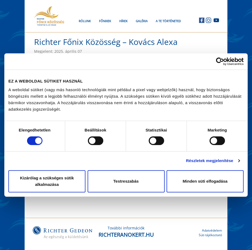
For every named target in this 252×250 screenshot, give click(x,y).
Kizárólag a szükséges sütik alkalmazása (47, 181)
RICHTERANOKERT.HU (126, 234)
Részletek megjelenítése (209, 160)
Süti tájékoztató (210, 235)
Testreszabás (126, 181)
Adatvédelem (212, 230)
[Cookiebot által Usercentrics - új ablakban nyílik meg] (220, 61)
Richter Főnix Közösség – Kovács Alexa (106, 41)
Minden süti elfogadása (205, 181)
